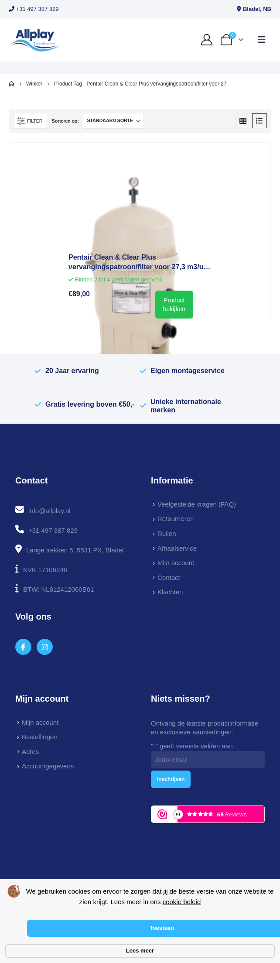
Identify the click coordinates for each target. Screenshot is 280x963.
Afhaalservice (177, 548)
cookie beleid (182, 901)
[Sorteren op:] (113, 121)
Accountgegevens (48, 766)
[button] (261, 39)
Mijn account (175, 562)
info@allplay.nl (49, 510)
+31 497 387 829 (34, 9)
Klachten (170, 592)
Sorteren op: (65, 120)
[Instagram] (45, 647)
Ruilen (166, 533)
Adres (30, 751)
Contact (168, 577)
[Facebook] (23, 647)
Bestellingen (40, 736)
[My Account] (207, 39)
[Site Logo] (35, 39)
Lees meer (140, 950)
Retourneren (175, 518)
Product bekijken (174, 304)
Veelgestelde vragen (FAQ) (196, 504)
